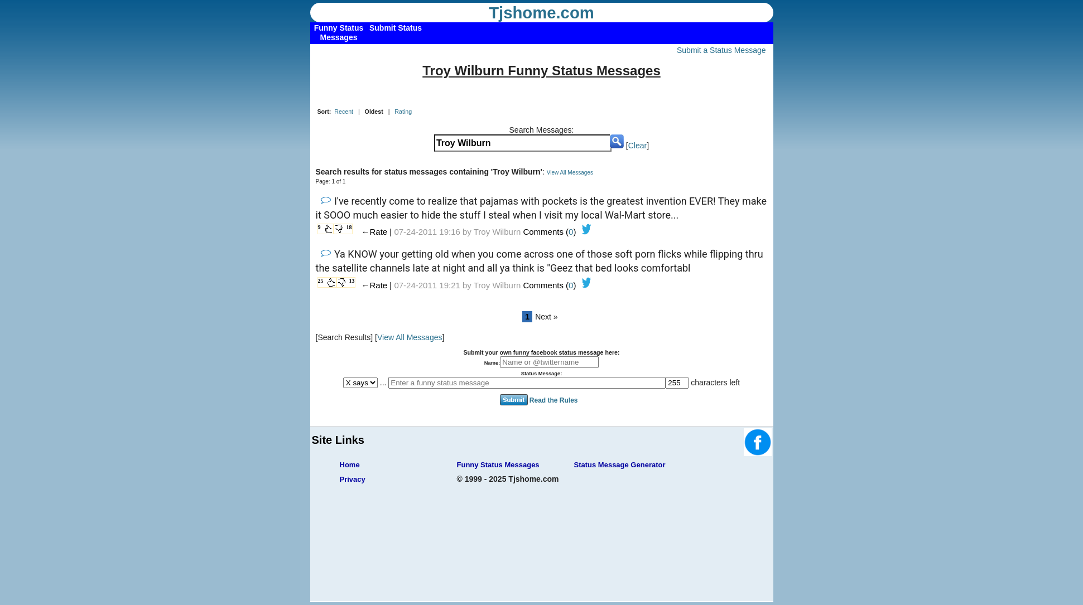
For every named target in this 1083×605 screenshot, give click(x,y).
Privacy (352, 479)
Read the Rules (554, 400)
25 (321, 281)
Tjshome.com (541, 13)
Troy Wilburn (497, 231)
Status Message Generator (620, 465)
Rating (403, 111)
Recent (343, 111)
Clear (637, 145)
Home (350, 465)
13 (352, 281)
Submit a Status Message (721, 50)
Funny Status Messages (498, 465)
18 (349, 227)
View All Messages (570, 173)
